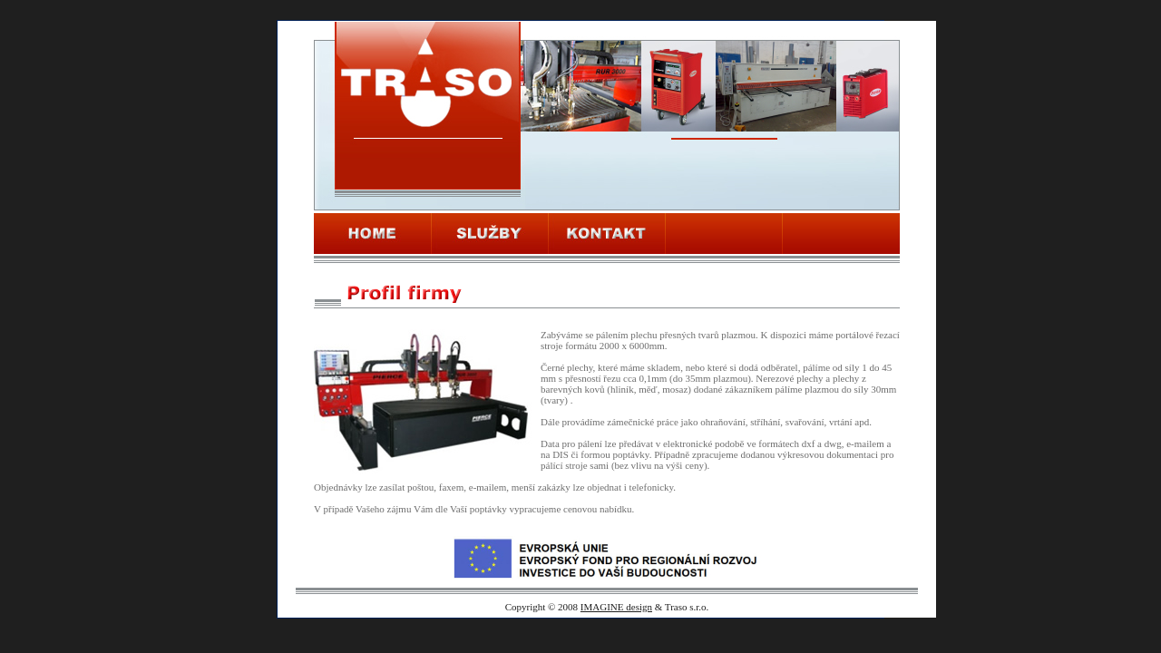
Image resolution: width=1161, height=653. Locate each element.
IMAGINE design (616, 606)
